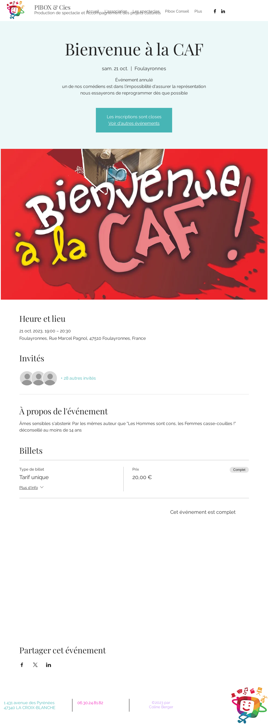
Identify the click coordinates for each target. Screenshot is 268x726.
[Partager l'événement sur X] (35, 665)
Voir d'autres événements (134, 123)
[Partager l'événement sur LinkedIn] (48, 665)
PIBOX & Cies (52, 7)
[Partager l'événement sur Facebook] (22, 665)
